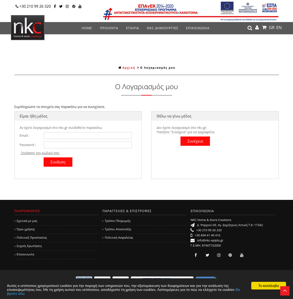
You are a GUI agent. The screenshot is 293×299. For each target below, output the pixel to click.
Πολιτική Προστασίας (30, 237)
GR (271, 27)
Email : (24, 135)
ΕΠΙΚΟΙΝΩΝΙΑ (197, 28)
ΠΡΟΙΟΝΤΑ (109, 28)
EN (279, 27)
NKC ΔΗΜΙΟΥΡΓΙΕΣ (162, 28)
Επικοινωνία (24, 254)
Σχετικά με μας (25, 221)
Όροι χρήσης (24, 229)
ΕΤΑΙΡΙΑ (132, 28)
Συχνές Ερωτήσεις (28, 246)
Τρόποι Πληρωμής (116, 221)
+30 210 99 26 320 (33, 6)
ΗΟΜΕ (86, 28)
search (250, 28)
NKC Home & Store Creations (28, 27)
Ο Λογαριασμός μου (157, 68)
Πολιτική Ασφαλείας (117, 237)
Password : (27, 145)
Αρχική (126, 68)
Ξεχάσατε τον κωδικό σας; (40, 153)
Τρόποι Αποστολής (116, 229)
